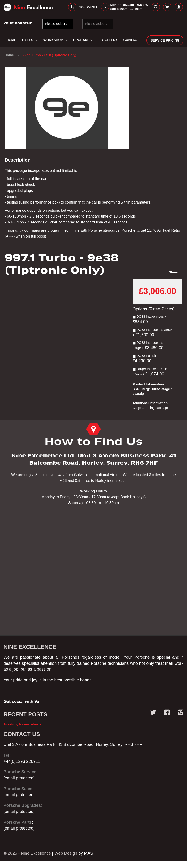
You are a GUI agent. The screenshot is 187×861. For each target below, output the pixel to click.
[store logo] (28, 7)
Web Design (66, 853)
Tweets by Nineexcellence (22, 724)
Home (10, 55)
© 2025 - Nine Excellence (27, 853)
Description (17, 160)
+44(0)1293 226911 (22, 761)
